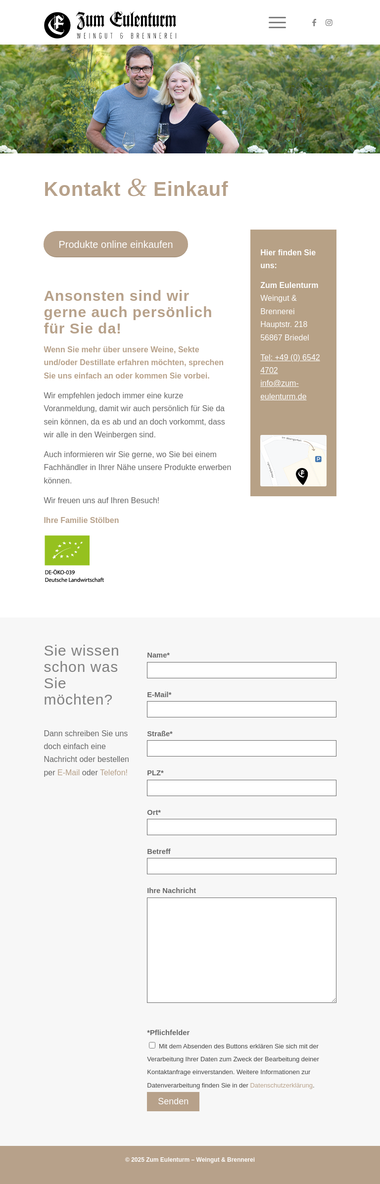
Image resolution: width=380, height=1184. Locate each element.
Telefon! (114, 772)
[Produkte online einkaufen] (116, 244)
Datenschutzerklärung (281, 1085)
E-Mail (68, 772)
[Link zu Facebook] (314, 22)
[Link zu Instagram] (329, 22)
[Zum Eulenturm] (110, 22)
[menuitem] (272, 22)
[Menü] (272, 22)
